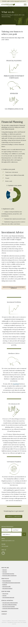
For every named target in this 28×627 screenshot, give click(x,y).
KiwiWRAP (16, 384)
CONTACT (4, 614)
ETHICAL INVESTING (7, 600)
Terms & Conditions (6, 620)
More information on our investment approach (14, 287)
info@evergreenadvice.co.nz (7, 540)
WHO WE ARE (5, 567)
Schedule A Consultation (13, 516)
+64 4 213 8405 (4, 546)
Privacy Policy (15, 620)
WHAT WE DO (5, 578)
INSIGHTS (4, 611)
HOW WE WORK (5, 591)
